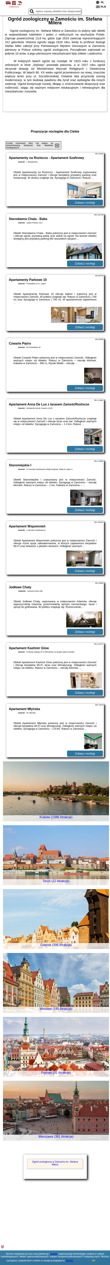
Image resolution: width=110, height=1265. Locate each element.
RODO (69, 1260)
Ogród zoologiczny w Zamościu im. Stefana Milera (55, 1163)
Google (53, 1253)
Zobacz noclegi (85, 202)
